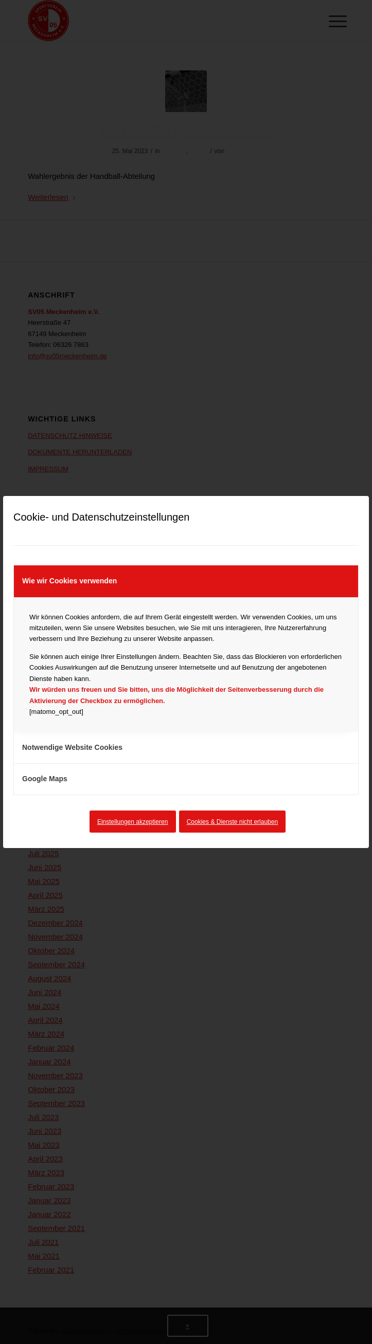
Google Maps (44, 779)
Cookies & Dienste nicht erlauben (232, 821)
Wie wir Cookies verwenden (69, 581)
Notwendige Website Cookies (72, 747)
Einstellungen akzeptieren (132, 821)
